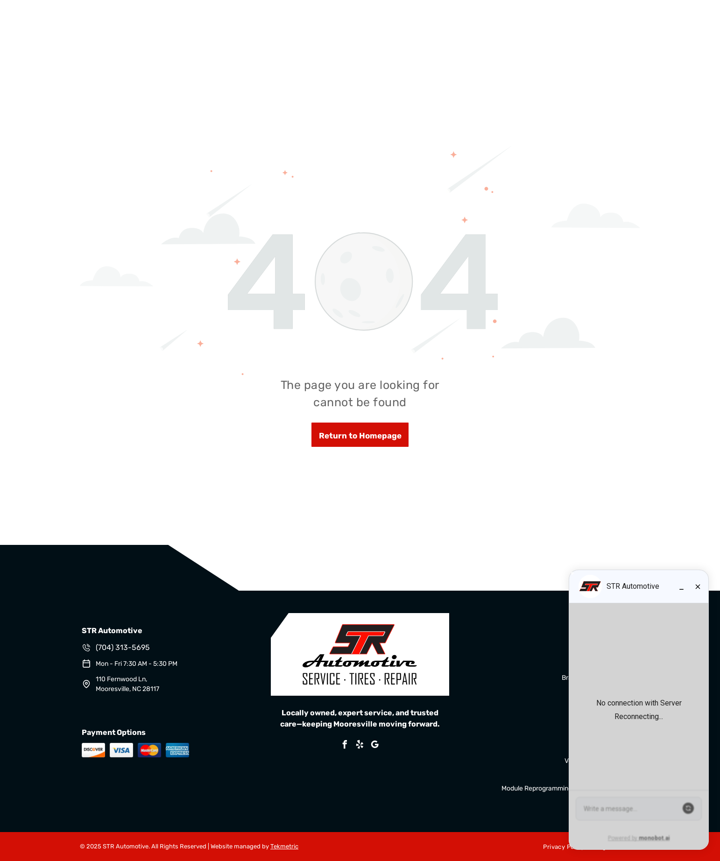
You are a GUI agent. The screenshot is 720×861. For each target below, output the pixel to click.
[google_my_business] (374, 746)
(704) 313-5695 (123, 647)
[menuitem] (560, 846)
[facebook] (345, 746)
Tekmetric (284, 846)
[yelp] (360, 746)
